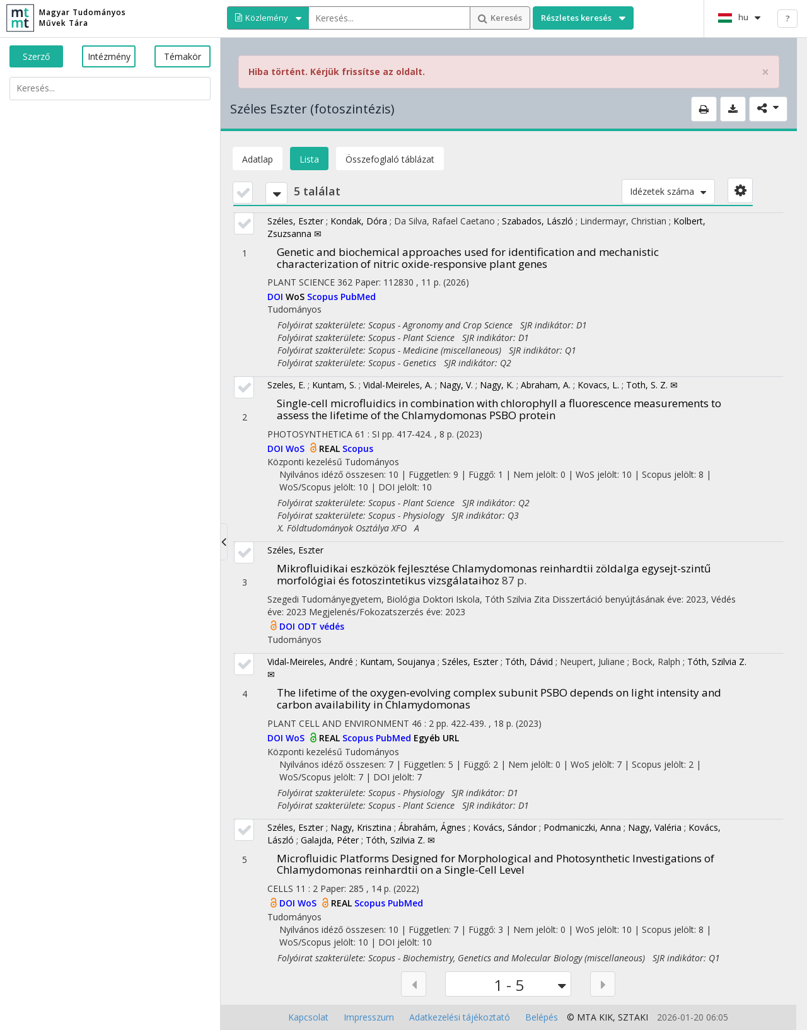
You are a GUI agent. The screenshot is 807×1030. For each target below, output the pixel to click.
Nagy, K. (497, 385)
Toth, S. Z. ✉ (652, 385)
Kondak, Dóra (358, 221)
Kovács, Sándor (505, 827)
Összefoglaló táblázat (389, 159)
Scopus (323, 297)
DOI (276, 297)
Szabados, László (537, 221)
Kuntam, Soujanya (397, 662)
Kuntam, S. (334, 385)
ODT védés (321, 626)
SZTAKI (633, 1017)
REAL (330, 448)
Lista (309, 159)
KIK (606, 1017)
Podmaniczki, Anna (582, 827)
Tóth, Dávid (529, 662)
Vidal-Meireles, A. (398, 385)
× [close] (765, 72)
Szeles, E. (286, 385)
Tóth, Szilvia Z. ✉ (400, 840)
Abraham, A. (546, 385)
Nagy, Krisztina (361, 827)
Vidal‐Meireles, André (310, 662)
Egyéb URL (436, 738)
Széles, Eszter (295, 221)
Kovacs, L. (598, 385)
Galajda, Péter (330, 840)
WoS (296, 297)
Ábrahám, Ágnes (432, 827)
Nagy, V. (456, 385)
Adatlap (257, 159)
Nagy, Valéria (655, 827)
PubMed (358, 297)
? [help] (787, 18)
